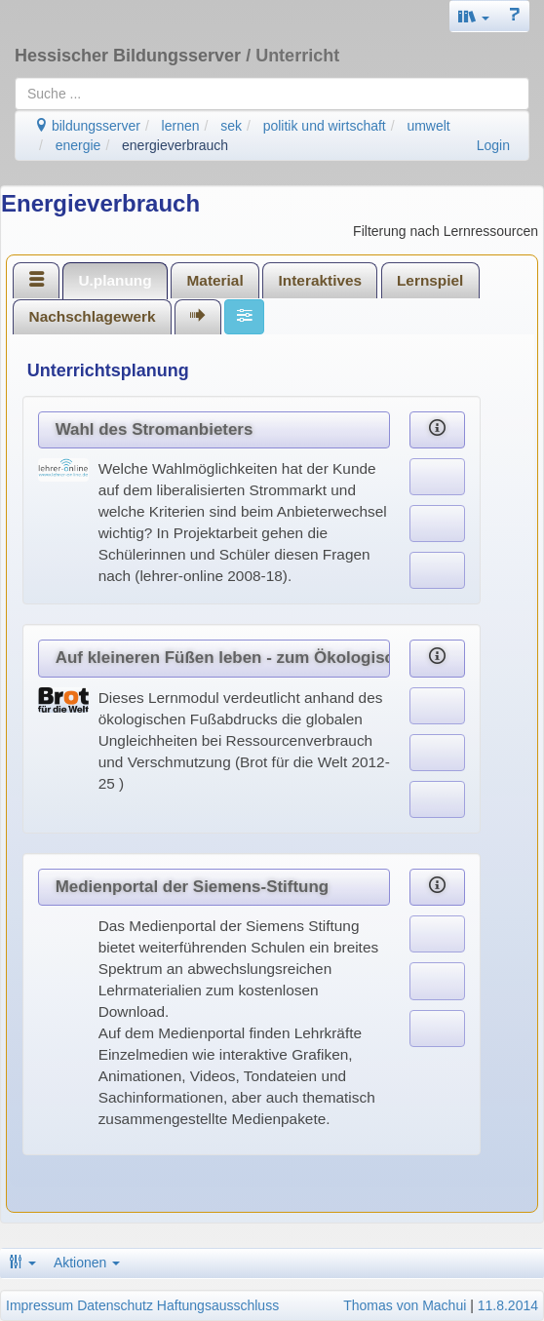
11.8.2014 (508, 1305)
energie (78, 145)
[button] (473, 16)
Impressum (39, 1305)
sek (231, 126)
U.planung (114, 280)
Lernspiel (430, 280)
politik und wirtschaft (324, 126)
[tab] (36, 279)
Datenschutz (115, 1305)
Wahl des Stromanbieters (154, 429)
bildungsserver (87, 126)
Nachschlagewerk (92, 316)
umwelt (428, 126)
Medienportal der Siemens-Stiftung (192, 886)
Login (493, 145)
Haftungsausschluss (218, 1305)
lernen (181, 126)
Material (215, 280)
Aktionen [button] (87, 1262)
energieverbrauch (175, 145)
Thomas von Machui (404, 1305)
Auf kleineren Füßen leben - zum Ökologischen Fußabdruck (223, 657)
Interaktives (321, 280)
